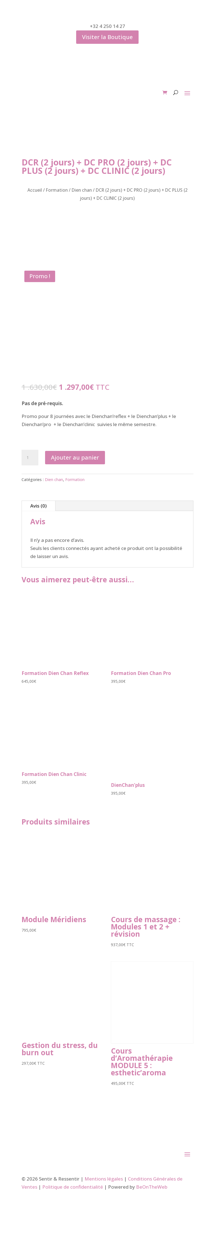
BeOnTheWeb (151, 1187)
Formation (57, 190)
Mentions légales (104, 1179)
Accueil (34, 190)
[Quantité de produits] (30, 457)
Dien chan (82, 190)
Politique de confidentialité (72, 1187)
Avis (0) (38, 506)
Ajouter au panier (75, 457)
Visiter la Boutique (107, 37)
